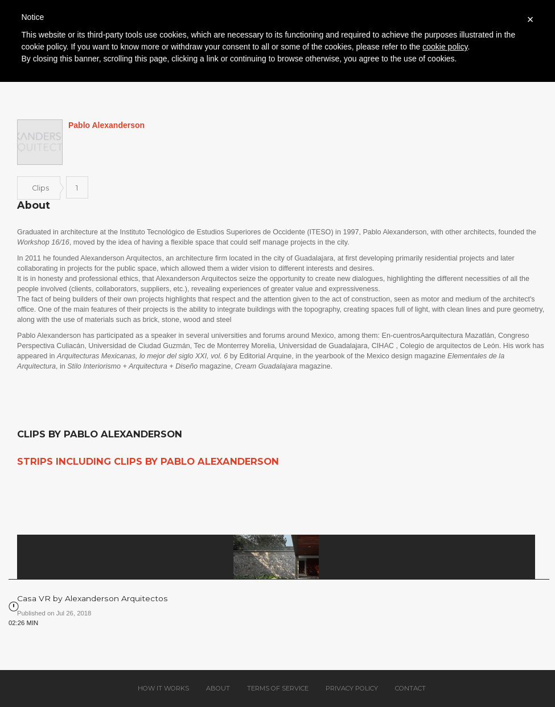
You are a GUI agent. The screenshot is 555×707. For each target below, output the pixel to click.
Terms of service (278, 688)
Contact (410, 688)
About (218, 688)
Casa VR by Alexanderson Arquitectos (92, 598)
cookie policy (444, 46)
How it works (163, 688)
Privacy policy (352, 688)
